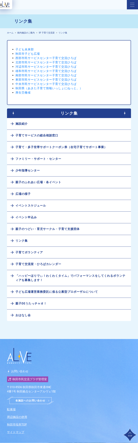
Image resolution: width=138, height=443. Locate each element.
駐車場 (11, 409)
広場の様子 (23, 194)
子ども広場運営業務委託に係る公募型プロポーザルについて (56, 291)
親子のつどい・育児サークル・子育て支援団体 (47, 229)
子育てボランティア (29, 252)
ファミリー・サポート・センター (38, 159)
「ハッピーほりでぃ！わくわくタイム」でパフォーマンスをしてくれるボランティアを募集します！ (70, 278)
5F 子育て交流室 (47, 32)
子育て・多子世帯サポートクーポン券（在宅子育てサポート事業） (61, 147)
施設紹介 (21, 123)
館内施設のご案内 (26, 32)
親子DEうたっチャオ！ (31, 303)
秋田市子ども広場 (27, 53)
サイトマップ (15, 432)
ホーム (10, 32)
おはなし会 (23, 315)
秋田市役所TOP (17, 424)
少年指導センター (27, 170)
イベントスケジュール (30, 205)
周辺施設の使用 (17, 417)
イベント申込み (26, 217)
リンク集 (63, 32)
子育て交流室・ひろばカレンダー (38, 264)
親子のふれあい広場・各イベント (38, 182)
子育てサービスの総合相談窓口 (36, 135)
